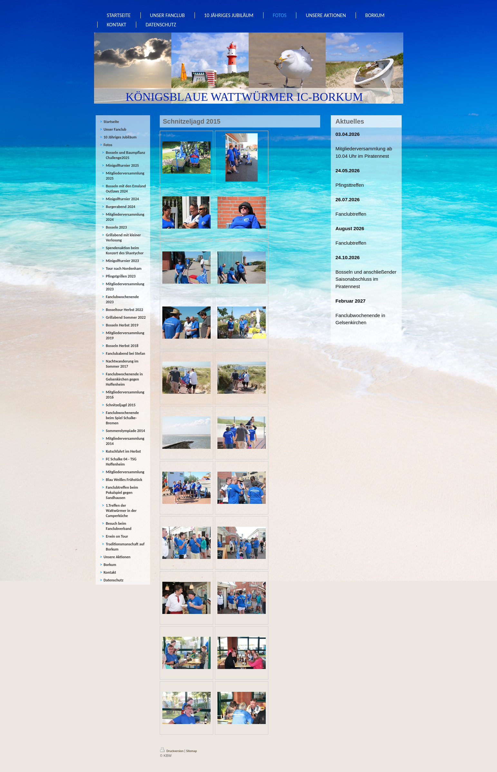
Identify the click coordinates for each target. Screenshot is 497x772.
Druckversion (172, 751)
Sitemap (191, 751)
